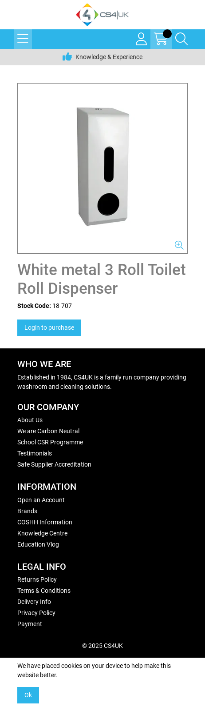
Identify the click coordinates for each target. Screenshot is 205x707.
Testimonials (34, 453)
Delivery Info (34, 601)
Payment (29, 623)
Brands (27, 511)
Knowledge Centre (42, 533)
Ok (28, 695)
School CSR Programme (50, 442)
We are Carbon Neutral (48, 431)
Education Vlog (38, 544)
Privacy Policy (36, 612)
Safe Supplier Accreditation (54, 464)
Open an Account (41, 499)
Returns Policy (37, 579)
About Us (30, 419)
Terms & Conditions (44, 590)
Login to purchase (49, 327)
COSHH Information (44, 522)
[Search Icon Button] (181, 39)
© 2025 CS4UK (102, 645)
